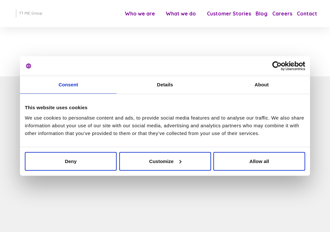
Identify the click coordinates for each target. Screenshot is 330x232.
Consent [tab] (68, 84)
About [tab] (262, 84)
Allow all (259, 161)
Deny (71, 161)
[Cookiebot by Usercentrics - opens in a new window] (277, 66)
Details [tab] (165, 84)
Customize (165, 161)
